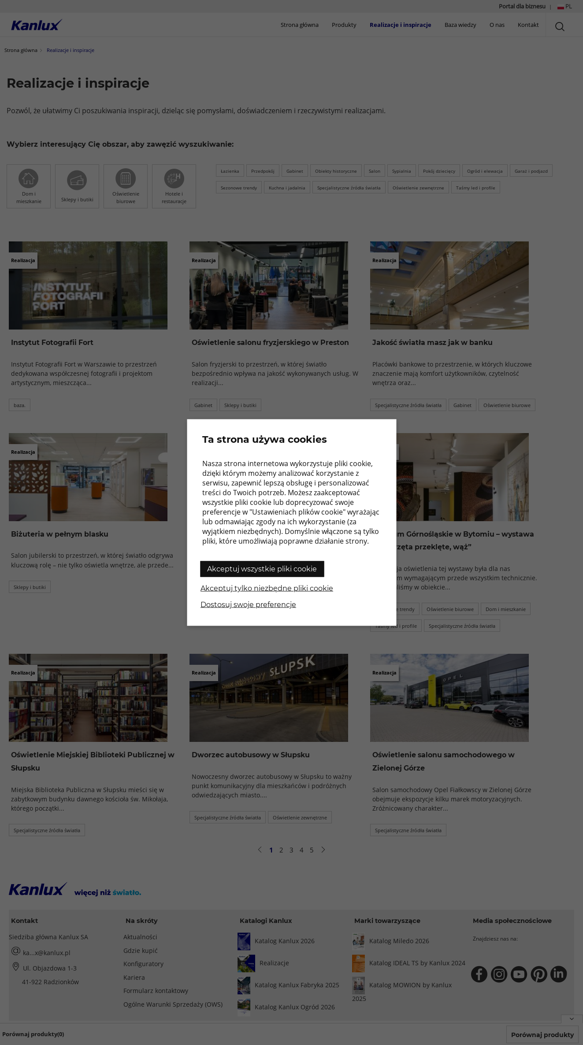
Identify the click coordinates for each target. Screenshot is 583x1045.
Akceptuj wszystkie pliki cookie (262, 569)
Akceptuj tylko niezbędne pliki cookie (267, 588)
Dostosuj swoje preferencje (248, 604)
